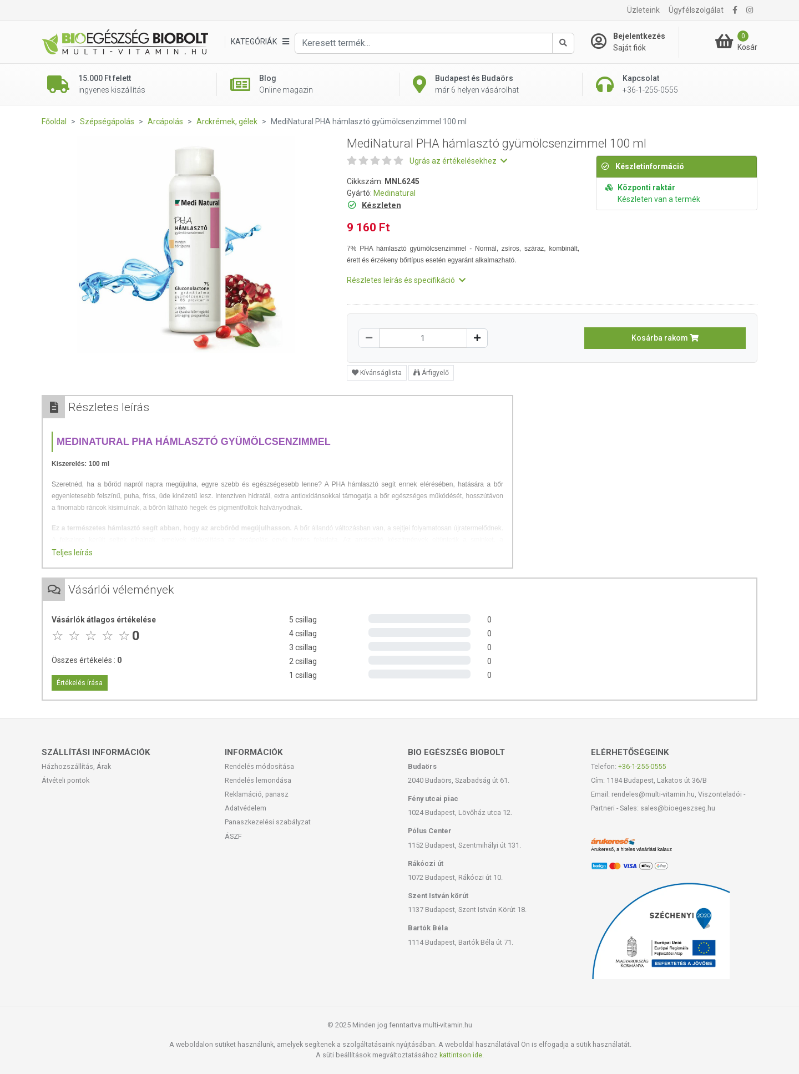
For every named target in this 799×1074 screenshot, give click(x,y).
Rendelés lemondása (258, 780)
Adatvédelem (245, 808)
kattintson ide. (461, 1055)
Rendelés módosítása (259, 766)
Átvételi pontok (65, 780)
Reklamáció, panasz (257, 794)
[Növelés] (477, 338)
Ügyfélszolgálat (696, 10)
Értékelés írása (80, 683)
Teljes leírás (72, 552)
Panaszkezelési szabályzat (268, 822)
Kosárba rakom (665, 337)
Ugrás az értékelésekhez (458, 160)
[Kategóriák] (260, 42)
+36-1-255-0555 (642, 766)
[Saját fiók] (635, 42)
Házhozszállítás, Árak (76, 766)
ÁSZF (233, 836)
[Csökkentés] (369, 338)
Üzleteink (643, 10)
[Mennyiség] (423, 338)
